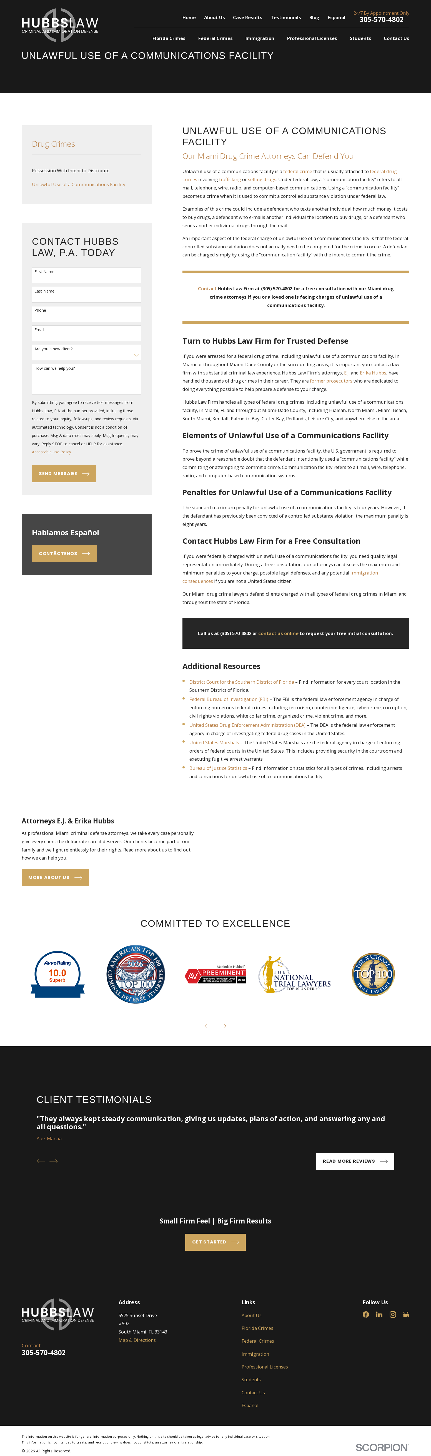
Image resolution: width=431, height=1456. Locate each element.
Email (39, 330)
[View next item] (222, 1086)
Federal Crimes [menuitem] (215, 38)
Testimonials (286, 17)
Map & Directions (137, 1400)
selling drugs (262, 179)
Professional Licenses (265, 1426)
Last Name (44, 291)
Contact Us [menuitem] (396, 38)
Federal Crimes (258, 1401)
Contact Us (253, 1452)
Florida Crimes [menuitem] (169, 38)
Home (189, 17)
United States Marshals (214, 742)
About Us (214, 17)
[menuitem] (86, 171)
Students (251, 1440)
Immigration (255, 1414)
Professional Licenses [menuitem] (312, 38)
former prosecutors (331, 381)
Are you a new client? (53, 349)
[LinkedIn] (379, 1374)
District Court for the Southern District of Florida (241, 682)
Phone (40, 310)
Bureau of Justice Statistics (218, 768)
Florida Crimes (257, 1388)
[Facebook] (366, 1374)
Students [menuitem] (360, 38)
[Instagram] (393, 1374)
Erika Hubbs (373, 372)
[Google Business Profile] (406, 1374)
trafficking (230, 179)
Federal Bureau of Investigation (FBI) (228, 699)
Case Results (247, 17)
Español (336, 17)
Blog (314, 17)
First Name (44, 271)
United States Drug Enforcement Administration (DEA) (247, 725)
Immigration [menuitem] (259, 38)
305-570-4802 (382, 19)
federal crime (297, 171)
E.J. (347, 372)
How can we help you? (54, 368)
